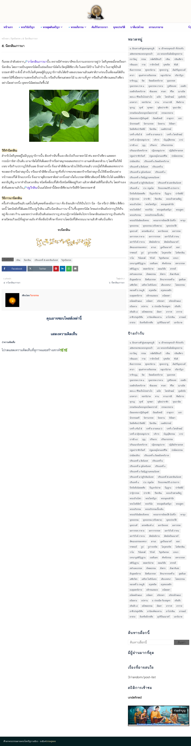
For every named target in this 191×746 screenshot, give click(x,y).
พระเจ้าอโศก (135, 204)
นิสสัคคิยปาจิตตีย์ (137, 129)
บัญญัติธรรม (169, 139)
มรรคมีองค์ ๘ (148, 231)
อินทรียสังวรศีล (146, 322)
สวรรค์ (173, 268)
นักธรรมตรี (134, 123)
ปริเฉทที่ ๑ (134, 188)
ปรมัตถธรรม (177, 156)
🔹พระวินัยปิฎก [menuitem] (26, 27)
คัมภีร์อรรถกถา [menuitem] (100, 27)
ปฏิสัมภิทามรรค (176, 150)
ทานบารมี (167, 102)
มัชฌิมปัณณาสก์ (171, 242)
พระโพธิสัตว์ (135, 209)
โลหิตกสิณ (180, 252)
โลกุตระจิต (166, 252)
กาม (144, 64)
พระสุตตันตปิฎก (164, 209)
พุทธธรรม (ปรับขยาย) (152, 225)
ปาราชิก (147, 199)
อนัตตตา (166, 295)
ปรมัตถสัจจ (135, 161)
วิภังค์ (152, 258)
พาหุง (182, 220)
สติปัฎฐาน (134, 268)
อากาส (179, 311)
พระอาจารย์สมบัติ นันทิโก (164, 220)
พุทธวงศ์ (133, 231)
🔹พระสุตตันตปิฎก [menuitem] (50, 27)
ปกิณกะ (153, 145)
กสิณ (18, 260)
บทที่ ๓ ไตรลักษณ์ (174, 134)
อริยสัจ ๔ (134, 311)
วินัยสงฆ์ (142, 258)
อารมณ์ (182, 317)
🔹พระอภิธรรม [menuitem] (76, 27)
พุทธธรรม (134, 225)
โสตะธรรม (180, 285)
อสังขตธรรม (147, 311)
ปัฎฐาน (168, 193)
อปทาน (144, 306)
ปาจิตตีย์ (179, 193)
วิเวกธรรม (34, 295)
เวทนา (175, 258)
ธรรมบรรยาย (167, 113)
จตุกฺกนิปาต (165, 75)
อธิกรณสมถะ (152, 295)
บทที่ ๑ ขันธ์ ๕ (136, 134)
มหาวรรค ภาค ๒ (137, 236)
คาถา (132, 75)
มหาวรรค (176, 231)
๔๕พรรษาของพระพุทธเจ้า (141, 54)
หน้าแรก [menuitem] (8, 27)
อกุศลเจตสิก (166, 290)
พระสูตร (179, 209)
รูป (142, 252)
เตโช (159, 97)
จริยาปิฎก (179, 75)
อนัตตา (149, 301)
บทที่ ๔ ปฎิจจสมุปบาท (139, 139)
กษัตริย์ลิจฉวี (155, 59)
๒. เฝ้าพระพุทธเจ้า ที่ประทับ (171, 48)
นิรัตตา (172, 123)
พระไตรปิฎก (151, 204)
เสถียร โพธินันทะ (149, 285)
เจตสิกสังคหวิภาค (137, 91)
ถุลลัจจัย (182, 97)
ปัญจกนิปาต (155, 193)
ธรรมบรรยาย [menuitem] (156, 27)
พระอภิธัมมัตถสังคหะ (139, 220)
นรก (180, 118)
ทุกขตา (150, 107)
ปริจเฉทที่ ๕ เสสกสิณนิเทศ (46, 260)
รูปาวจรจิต (152, 252)
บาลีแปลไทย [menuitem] (137, 27)
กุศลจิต (166, 64)
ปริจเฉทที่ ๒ (157, 166)
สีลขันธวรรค (150, 279)
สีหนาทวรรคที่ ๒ (167, 279)
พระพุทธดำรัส (167, 204)
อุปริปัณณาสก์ (163, 322)
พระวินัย (149, 209)
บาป (181, 139)
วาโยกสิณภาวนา (37, 61)
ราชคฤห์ (133, 252)
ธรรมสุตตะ (51, 741)
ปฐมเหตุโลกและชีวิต (158, 156)
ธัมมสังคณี (157, 118)
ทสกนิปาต (146, 102)
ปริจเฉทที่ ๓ (160, 172)
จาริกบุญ (134, 80)
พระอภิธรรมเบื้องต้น (154, 215)
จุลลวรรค (171, 80)
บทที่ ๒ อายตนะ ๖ (154, 134)
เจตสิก (183, 86)
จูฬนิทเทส (171, 86)
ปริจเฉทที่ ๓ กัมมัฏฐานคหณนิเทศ (144, 177)
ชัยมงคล (153, 91)
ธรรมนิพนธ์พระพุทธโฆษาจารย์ (143, 113)
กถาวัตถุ (133, 59)
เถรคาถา (133, 102)
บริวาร (156, 139)
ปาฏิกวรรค (134, 199)
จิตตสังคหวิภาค (156, 80)
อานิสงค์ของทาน (154, 317)
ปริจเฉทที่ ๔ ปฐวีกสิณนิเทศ (141, 182)
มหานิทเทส (163, 231)
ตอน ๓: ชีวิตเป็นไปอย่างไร (141, 97)
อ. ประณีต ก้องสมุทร (161, 306)
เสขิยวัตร (133, 285)
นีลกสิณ (27, 260)
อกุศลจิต (152, 290)
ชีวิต (172, 91)
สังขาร (162, 274)
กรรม (143, 59)
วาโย (132, 258)
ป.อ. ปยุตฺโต (148, 188)
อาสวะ (132, 322)
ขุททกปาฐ (164, 70)
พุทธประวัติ (171, 225)
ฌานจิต (181, 91)
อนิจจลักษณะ (175, 301)
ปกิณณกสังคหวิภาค (138, 150)
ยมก (178, 247)
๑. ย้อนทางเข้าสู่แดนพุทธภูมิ (142, 48)
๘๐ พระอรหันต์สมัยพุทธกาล (169, 54)
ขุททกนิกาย (150, 70)
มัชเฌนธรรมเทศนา (138, 247)
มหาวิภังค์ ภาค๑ (172, 236)
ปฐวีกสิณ (32, 187)
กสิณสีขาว (178, 59)
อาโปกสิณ (170, 317)
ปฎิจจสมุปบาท (158, 150)
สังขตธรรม (151, 274)
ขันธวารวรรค (135, 70)
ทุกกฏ (132, 107)
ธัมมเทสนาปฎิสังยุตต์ (139, 118)
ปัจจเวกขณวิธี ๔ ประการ (168, 188)
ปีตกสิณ (158, 199)
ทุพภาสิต (177, 107)
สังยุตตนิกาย (135, 279)
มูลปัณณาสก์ (166, 247)
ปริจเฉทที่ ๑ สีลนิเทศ (139, 166)
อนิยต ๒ (133, 306)
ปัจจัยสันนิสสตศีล (137, 193)
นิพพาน (161, 123)
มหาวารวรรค (154, 236)
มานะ (153, 247)
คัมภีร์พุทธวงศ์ (179, 70)
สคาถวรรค (180, 263)
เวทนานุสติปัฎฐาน (138, 263)
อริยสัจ (178, 306)
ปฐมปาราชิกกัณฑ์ (137, 156)
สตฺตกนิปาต (148, 268)
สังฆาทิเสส (174, 274)
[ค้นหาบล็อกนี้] (151, 642)
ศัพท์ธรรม (166, 263)
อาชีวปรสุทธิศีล (136, 317)
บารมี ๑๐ (134, 145)
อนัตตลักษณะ (136, 301)
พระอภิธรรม (135, 215)
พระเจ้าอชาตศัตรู (173, 199)
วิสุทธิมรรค (15, 38)
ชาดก (163, 91)
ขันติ (176, 64)
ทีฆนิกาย (180, 102)
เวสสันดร (154, 263)
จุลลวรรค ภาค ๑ (137, 86)
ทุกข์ (141, 107)
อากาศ (169, 311)
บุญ (144, 145)
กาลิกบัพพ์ (154, 64)
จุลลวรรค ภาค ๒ (155, 86)
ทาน (157, 102)
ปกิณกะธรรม (167, 145)
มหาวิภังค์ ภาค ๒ (137, 242)
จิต (143, 80)
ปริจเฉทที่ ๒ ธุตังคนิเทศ (140, 172)
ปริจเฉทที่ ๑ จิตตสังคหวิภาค (156, 161)
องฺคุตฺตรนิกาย (136, 295)
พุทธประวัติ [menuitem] (119, 27)
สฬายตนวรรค (136, 274)
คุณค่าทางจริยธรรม (147, 75)
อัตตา (159, 311)
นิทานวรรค (148, 123)
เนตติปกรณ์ (166, 129)
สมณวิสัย (162, 268)
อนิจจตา (161, 301)
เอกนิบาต (178, 322)
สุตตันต (182, 279)
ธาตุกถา (170, 118)
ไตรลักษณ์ (169, 97)
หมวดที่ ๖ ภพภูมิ (137, 290)
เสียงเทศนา (166, 285)
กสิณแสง (134, 64)
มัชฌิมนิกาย (154, 242)
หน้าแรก (5, 38)
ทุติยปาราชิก (163, 107)
